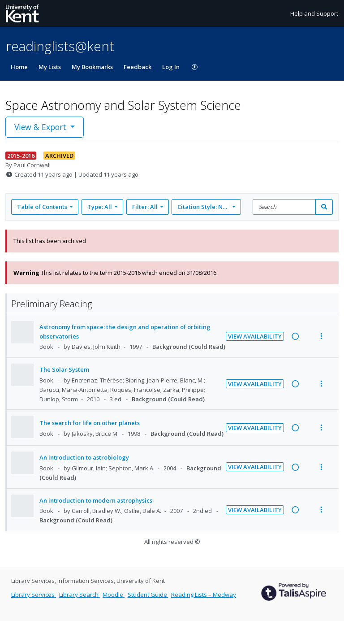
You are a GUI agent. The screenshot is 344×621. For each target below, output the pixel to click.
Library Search (79, 595)
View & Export (41, 127)
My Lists (50, 67)
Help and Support (314, 13)
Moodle (114, 595)
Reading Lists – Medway (203, 595)
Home (19, 67)
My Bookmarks (92, 67)
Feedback (137, 67)
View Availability (255, 336)
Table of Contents (43, 207)
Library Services (33, 595)
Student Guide (148, 595)
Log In (171, 67)
